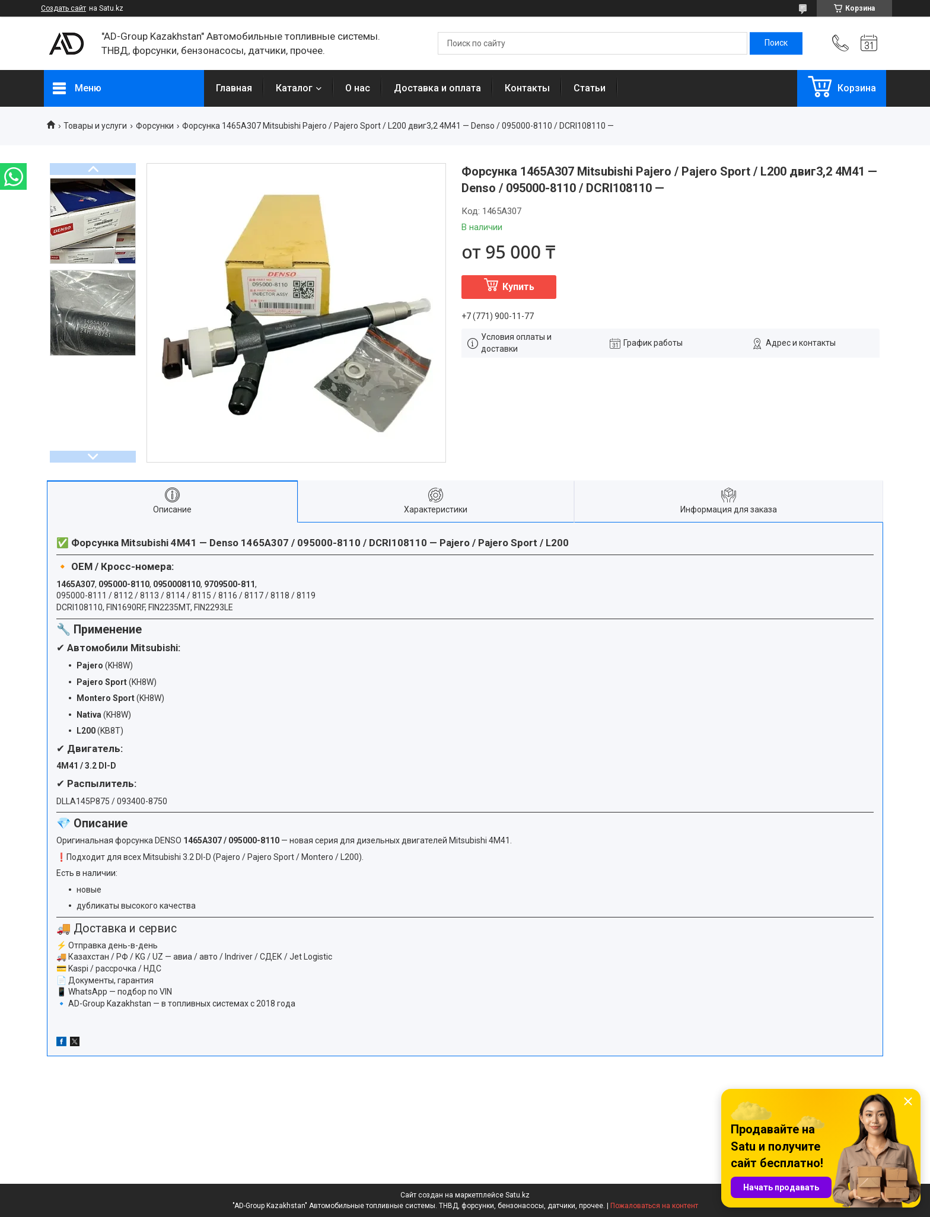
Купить (518, 286)
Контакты (527, 88)
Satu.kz (517, 1195)
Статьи (590, 88)
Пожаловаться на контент (654, 1206)
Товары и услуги (95, 125)
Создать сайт (63, 8)
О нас (357, 88)
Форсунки (155, 125)
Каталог (294, 88)
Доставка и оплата (437, 88)
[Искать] (776, 43)
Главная (234, 88)
